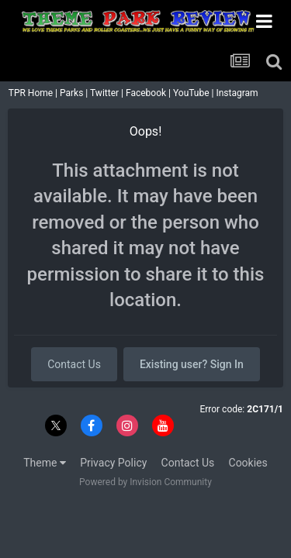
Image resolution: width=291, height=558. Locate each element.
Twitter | (108, 93)
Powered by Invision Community (145, 482)
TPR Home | (32, 93)
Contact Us (74, 364)
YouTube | (195, 93)
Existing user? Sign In (192, 364)
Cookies (248, 462)
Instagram (238, 93)
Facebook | (149, 93)
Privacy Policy (113, 462)
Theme (44, 462)
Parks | (75, 93)
